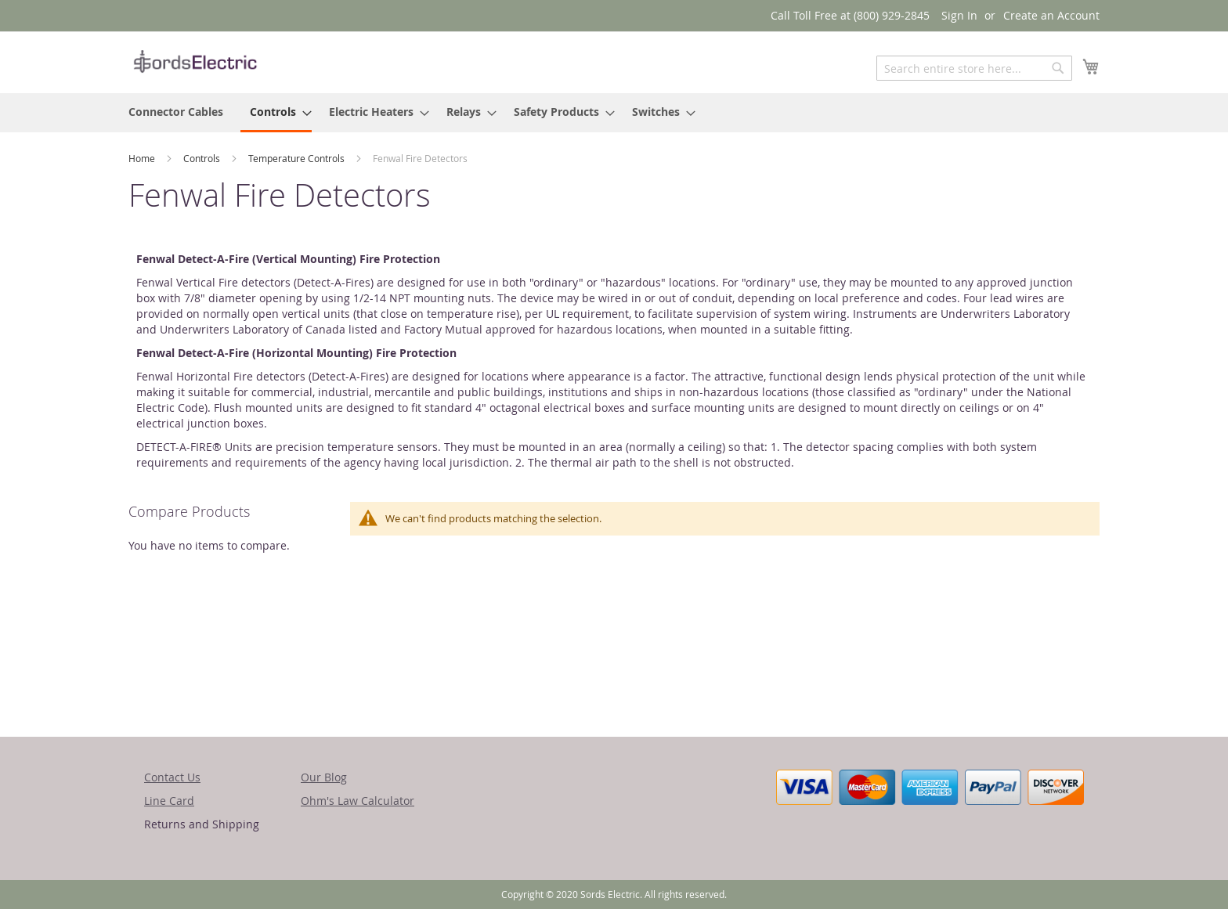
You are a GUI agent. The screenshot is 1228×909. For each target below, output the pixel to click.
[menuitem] (176, 111)
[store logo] (195, 61)
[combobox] (974, 68)
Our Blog (324, 777)
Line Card (169, 800)
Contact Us (172, 777)
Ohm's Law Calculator (357, 800)
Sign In (959, 15)
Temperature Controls (297, 158)
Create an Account (1051, 15)
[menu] (614, 112)
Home (142, 158)
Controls (202, 158)
